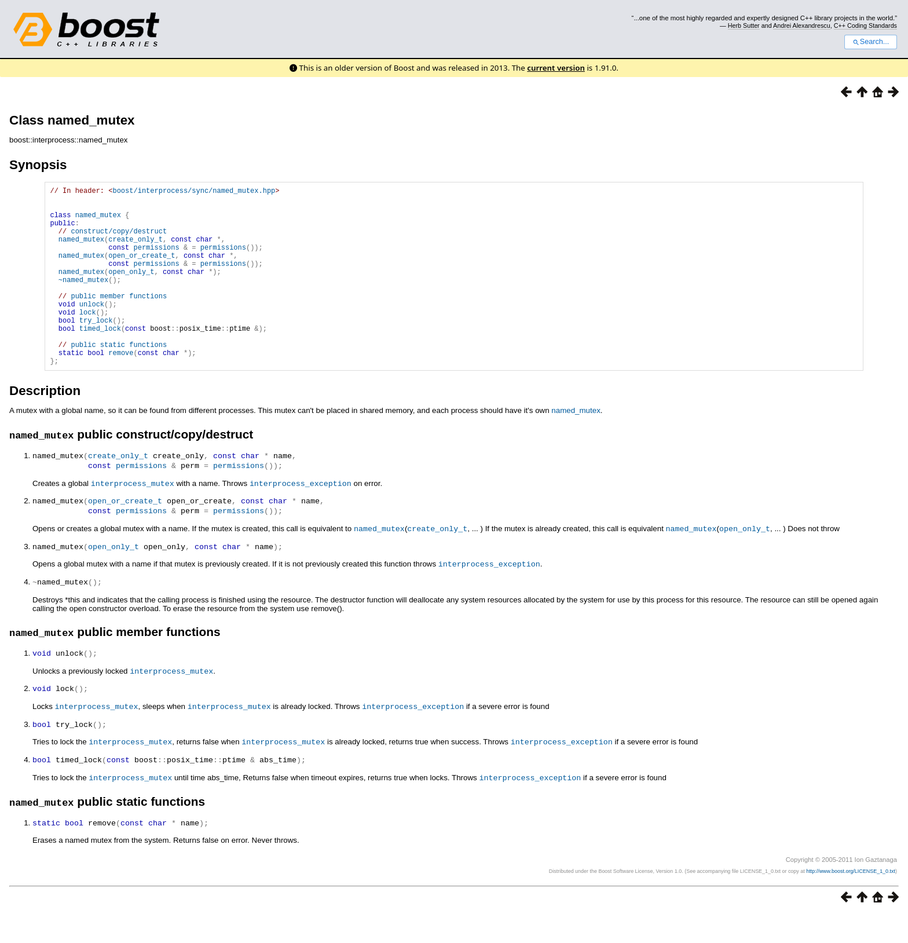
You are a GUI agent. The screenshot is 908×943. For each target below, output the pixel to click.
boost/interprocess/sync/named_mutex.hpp (193, 192)
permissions (156, 261)
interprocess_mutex (132, 521)
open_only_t (131, 290)
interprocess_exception (301, 521)
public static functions (119, 379)
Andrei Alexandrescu (801, 25)
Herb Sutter (744, 25)
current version (556, 68)
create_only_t (135, 251)
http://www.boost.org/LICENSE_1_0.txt (850, 900)
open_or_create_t (141, 271)
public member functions (119, 320)
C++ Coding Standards (865, 25)
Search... (870, 42)
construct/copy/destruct (119, 241)
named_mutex (98, 221)
